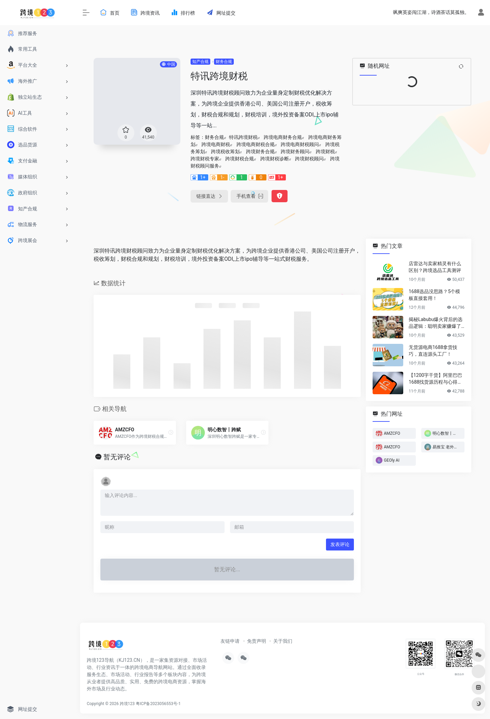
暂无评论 (117, 457)
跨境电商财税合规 (255, 144)
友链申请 (230, 641)
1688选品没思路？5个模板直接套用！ (434, 295)
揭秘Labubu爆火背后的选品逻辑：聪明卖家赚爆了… (436, 323)
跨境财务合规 (260, 151)
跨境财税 (325, 151)
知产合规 (200, 61)
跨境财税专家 (205, 158)
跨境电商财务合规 (283, 137)
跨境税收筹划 (225, 151)
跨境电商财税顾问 (300, 144)
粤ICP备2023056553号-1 (158, 703)
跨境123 (127, 703)
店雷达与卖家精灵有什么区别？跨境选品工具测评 (435, 267)
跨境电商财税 (215, 144)
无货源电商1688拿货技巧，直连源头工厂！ (433, 351)
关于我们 (282, 641)
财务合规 (224, 61)
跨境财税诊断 (274, 158)
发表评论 (339, 544)
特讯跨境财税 (243, 137)
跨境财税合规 (239, 158)
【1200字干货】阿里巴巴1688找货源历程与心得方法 (435, 378)
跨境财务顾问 (295, 151)
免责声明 (256, 641)
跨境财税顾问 (309, 158)
